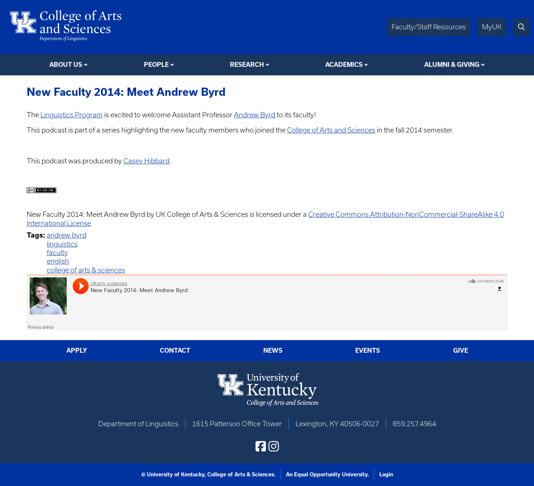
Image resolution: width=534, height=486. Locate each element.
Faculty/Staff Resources (429, 27)
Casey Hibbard (146, 161)
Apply (76, 350)
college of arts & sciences (86, 270)
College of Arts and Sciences (331, 130)
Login (386, 474)
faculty (57, 253)
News (273, 350)
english (58, 261)
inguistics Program (73, 115)
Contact (175, 350)
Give (460, 350)
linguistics (62, 244)
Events (367, 350)
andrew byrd (66, 235)
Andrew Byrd (254, 115)
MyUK (492, 27)
